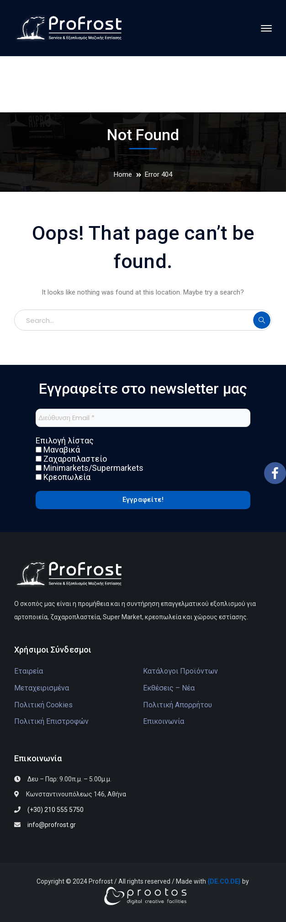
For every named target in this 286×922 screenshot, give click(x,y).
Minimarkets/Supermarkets (89, 468)
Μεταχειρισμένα (41, 688)
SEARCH (261, 320)
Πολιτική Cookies (43, 705)
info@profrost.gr (51, 824)
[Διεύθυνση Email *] (143, 418)
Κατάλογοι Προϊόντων (180, 671)
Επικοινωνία (163, 721)
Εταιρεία (28, 671)
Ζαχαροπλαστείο (71, 459)
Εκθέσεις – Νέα (169, 688)
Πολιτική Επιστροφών (51, 721)
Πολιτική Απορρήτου (177, 705)
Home (123, 174)
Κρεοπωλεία (63, 477)
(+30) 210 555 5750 (55, 809)
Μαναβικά (58, 449)
